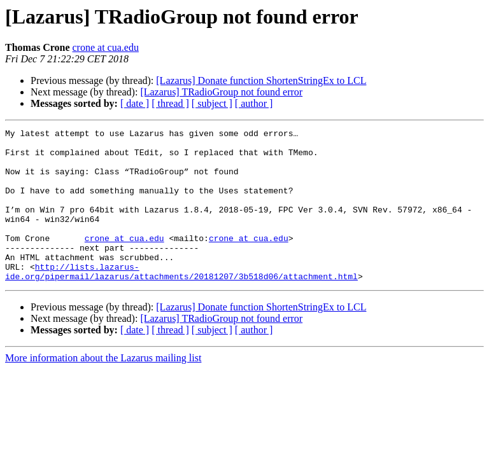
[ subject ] (212, 103)
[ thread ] (170, 103)
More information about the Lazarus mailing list (103, 388)
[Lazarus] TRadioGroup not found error (221, 92)
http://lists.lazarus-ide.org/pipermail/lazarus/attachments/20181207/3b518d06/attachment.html (181, 300)
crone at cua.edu (106, 47)
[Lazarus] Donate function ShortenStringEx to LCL (261, 80)
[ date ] (134, 103)
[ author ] (254, 103)
